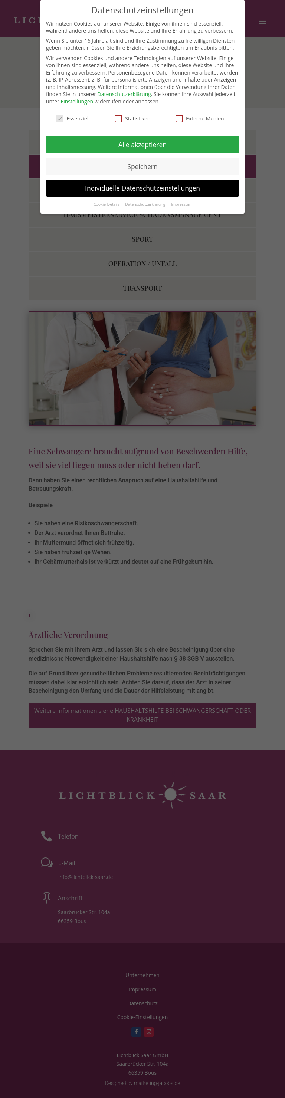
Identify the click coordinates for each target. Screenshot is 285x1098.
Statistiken (132, 118)
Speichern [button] (142, 166)
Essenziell (73, 118)
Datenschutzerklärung (124, 93)
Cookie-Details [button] (107, 204)
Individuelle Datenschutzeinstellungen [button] (142, 187)
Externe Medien (200, 118)
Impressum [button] (181, 204)
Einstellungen (76, 101)
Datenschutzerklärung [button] (145, 204)
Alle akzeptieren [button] (142, 144)
